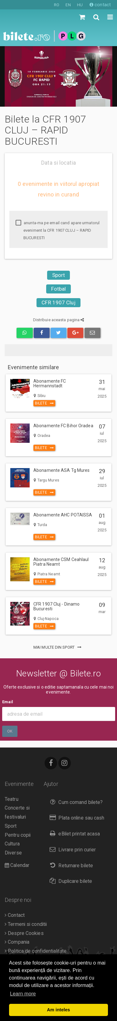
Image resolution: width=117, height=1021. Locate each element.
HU (80, 4)
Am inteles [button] (58, 1009)
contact (100, 4)
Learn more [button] (23, 993)
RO (56, 4)
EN (68, 4)
